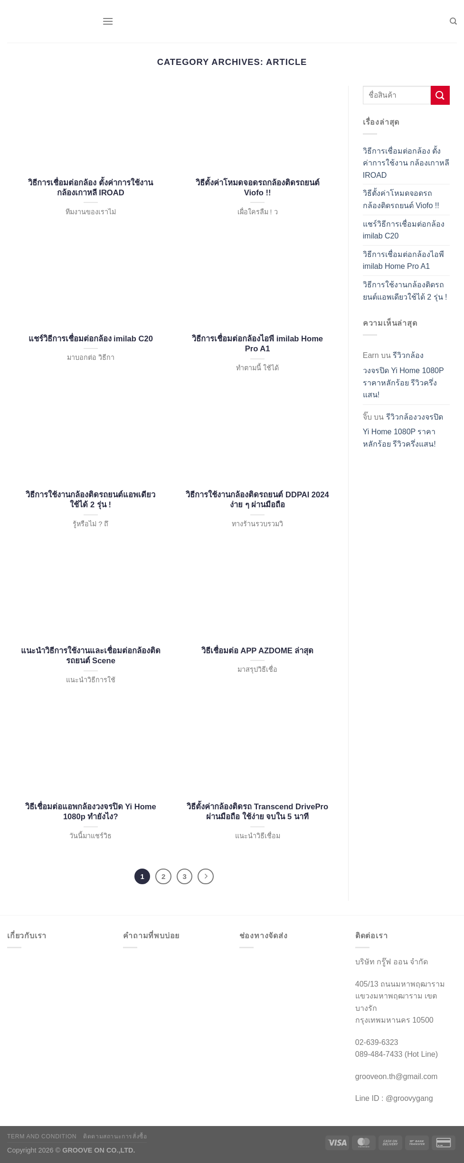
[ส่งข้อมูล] (440, 95)
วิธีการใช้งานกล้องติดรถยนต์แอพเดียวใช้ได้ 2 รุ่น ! (90, 500)
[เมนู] (108, 21)
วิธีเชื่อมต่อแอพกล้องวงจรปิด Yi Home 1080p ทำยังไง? (90, 812)
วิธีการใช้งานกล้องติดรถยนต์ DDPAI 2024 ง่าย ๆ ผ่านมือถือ (257, 500)
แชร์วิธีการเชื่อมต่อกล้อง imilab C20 (90, 338)
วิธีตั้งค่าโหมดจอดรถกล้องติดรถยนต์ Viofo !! (258, 188)
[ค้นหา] (453, 21)
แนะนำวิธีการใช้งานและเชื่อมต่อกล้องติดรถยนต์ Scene (91, 656)
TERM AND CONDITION (41, 1136)
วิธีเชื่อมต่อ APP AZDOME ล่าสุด (257, 650)
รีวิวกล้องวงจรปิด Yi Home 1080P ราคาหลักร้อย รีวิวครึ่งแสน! (403, 375)
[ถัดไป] (206, 877)
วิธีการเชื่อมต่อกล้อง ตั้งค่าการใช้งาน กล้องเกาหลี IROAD (90, 188)
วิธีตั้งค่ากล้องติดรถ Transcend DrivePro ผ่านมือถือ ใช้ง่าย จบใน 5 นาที (257, 812)
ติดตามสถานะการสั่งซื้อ (115, 1136)
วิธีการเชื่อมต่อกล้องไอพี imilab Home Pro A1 (257, 344)
